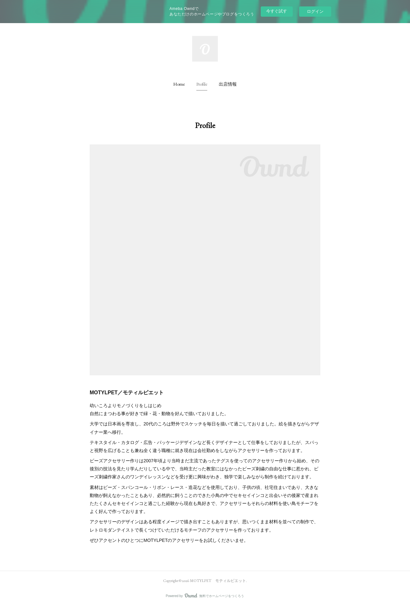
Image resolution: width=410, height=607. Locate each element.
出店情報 (228, 84)
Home (179, 84)
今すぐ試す (276, 11)
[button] (179, 84)
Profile (201, 84)
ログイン (315, 11)
